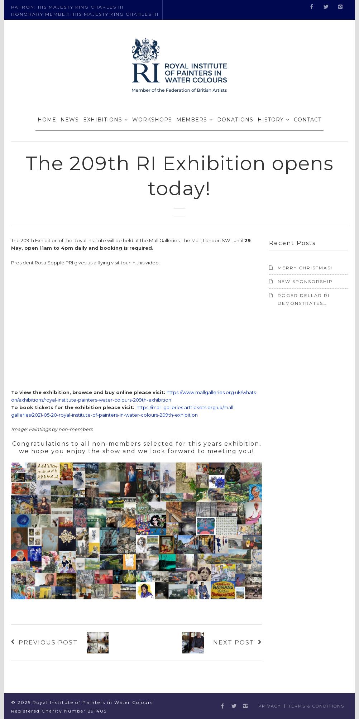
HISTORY (271, 119)
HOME (47, 119)
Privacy (269, 706)
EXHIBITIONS (102, 119)
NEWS (70, 119)
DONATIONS (235, 119)
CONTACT (307, 119)
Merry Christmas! (305, 267)
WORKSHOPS (152, 119)
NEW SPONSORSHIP (305, 281)
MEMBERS (191, 119)
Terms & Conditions (316, 706)
